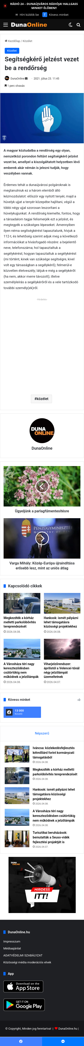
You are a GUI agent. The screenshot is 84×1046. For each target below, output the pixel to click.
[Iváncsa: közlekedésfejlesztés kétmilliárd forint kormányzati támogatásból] (17, 754)
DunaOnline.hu (67, 1029)
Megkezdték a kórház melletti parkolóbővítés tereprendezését (20, 622)
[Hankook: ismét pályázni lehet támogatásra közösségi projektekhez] (62, 603)
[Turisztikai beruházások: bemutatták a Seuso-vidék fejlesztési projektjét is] (17, 838)
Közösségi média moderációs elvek (27, 962)
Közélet (27, 41)
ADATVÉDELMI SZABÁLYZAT (23, 955)
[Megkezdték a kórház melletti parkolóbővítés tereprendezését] (22, 603)
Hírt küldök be (27, 15)
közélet (42, 399)
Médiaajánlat (12, 948)
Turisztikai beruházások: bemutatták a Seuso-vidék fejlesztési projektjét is (51, 837)
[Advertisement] (42, 345)
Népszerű (42, 733)
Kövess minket (55, 14)
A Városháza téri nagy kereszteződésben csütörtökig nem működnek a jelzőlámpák (54, 815)
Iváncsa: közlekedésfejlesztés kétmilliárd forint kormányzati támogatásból (54, 752)
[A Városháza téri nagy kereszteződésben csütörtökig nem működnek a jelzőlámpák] (22, 649)
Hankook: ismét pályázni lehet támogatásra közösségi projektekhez (61, 622)
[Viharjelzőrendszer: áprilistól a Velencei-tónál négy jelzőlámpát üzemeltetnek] (62, 649)
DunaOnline (17, 78)
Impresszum (11, 941)
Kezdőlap (12, 41)
